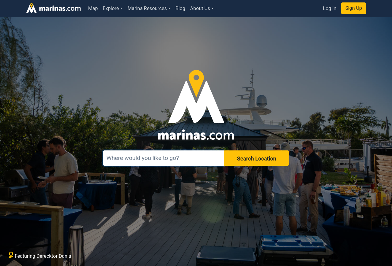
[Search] (163, 158)
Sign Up (353, 8)
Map (93, 8)
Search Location (256, 159)
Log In (330, 8)
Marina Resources (147, 8)
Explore (111, 8)
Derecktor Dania (53, 256)
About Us (200, 8)
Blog (180, 8)
